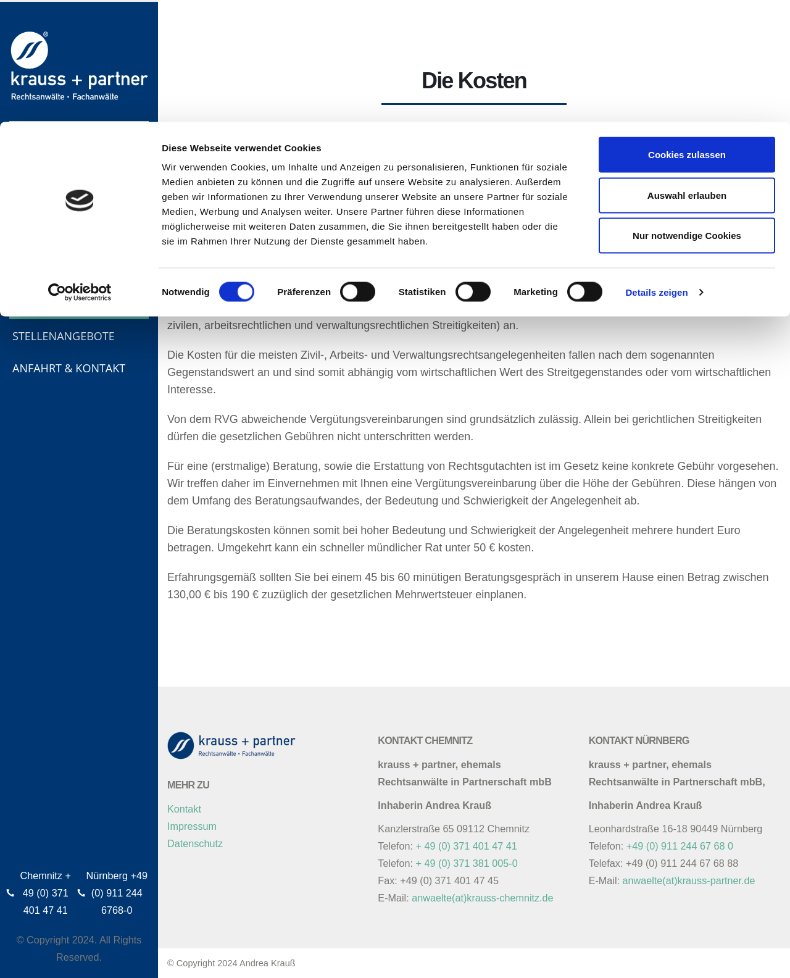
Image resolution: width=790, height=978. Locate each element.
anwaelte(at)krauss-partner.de (689, 880)
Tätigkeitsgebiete (63, 271)
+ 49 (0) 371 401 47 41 (466, 845)
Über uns (39, 207)
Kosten (33, 303)
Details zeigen (656, 170)
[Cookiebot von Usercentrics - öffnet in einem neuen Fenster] (80, 170)
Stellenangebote (63, 335)
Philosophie (48, 239)
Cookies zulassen (687, 32)
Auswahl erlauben (686, 73)
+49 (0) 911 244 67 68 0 (679, 845)
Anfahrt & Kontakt (68, 368)
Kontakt (184, 808)
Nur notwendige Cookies (687, 113)
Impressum (192, 826)
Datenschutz (195, 843)
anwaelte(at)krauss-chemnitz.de (482, 897)
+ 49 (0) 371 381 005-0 (467, 863)
